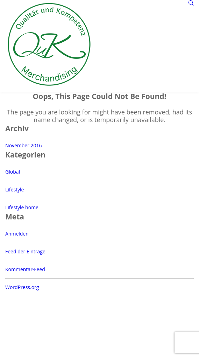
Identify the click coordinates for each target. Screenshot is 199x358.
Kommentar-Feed (25, 269)
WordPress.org (22, 287)
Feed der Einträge (25, 251)
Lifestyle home (21, 207)
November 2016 (23, 145)
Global (12, 171)
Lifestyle (14, 189)
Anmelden (17, 233)
